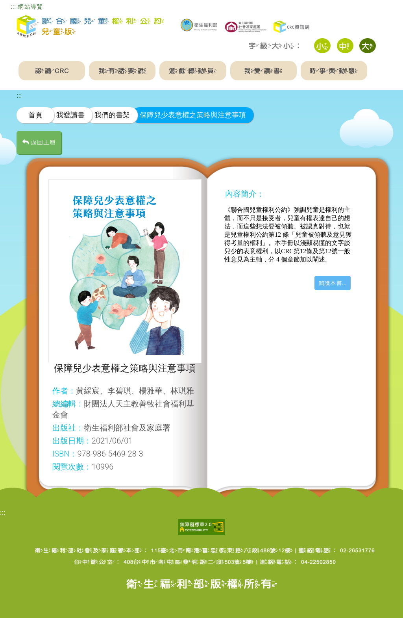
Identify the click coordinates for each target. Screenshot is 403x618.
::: (13, 7)
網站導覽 (30, 7)
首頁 (35, 115)
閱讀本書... (332, 283)
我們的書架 (112, 115)
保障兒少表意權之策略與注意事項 (193, 115)
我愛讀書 (70, 115)
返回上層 (38, 142)
